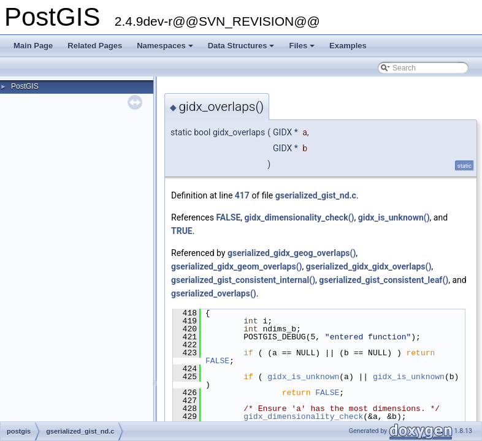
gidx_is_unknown (303, 376)
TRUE (182, 231)
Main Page (33, 45)
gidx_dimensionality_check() (299, 217)
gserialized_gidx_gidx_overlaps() (369, 266)
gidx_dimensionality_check (303, 416)
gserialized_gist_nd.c (315, 195)
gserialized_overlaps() (213, 293)
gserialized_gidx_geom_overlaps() (236, 266)
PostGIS (25, 86)
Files (302, 49)
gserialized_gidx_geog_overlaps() (292, 253)
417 (242, 195)
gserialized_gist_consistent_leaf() (383, 280)
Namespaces (166, 49)
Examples (348, 45)
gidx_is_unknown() (394, 217)
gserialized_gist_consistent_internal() (243, 280)
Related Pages (94, 45)
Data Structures (242, 49)
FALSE (228, 217)
